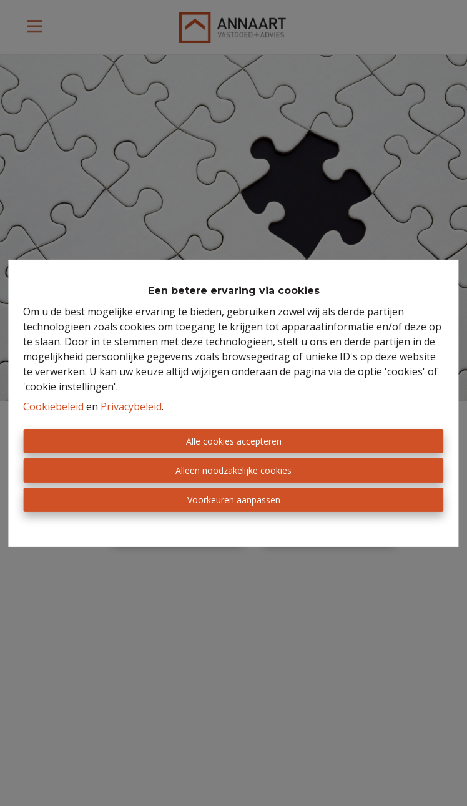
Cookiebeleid (53, 406)
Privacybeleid (131, 406)
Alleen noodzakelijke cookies (233, 470)
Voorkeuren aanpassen (233, 500)
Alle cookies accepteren (234, 441)
